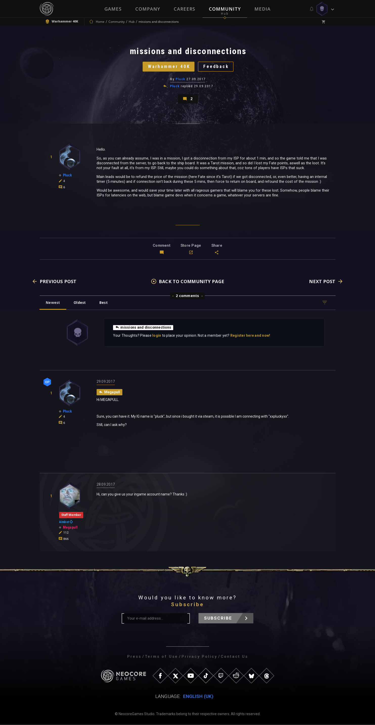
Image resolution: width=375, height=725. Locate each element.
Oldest (80, 303)
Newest (53, 303)
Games (113, 9)
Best (104, 303)
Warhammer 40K (168, 67)
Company (147, 9)
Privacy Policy (199, 657)
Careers (184, 9)
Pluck (180, 79)
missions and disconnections (143, 328)
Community (225, 9)
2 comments (187, 296)
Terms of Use (161, 657)
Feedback (217, 67)
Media (262, 9)
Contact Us (234, 657)
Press (134, 657)
